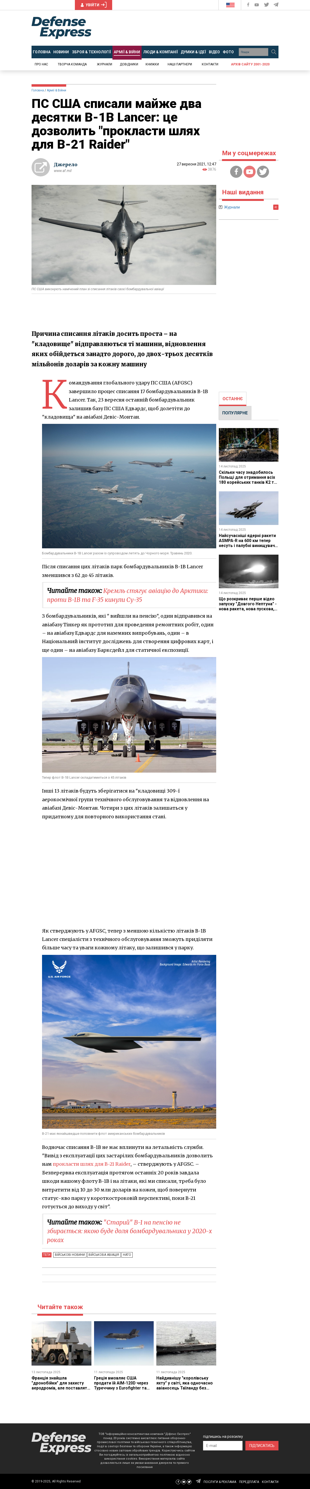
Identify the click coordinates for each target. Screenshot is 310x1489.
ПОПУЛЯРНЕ (235, 412)
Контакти (210, 64)
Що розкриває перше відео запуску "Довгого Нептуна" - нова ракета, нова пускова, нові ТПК (248, 605)
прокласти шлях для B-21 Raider (92, 1164)
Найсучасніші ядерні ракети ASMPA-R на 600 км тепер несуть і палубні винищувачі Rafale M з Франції (247, 542)
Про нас (41, 64)
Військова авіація (102, 1255)
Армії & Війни (56, 90)
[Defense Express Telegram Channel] (276, 4)
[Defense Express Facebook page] (248, 4)
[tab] (232, 399)
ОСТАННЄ (233, 398)
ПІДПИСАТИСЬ (262, 1445)
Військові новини (69, 1255)
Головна (38, 90)
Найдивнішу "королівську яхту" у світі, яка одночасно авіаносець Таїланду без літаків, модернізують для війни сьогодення (184, 1388)
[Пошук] (273, 52)
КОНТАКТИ (270, 1481)
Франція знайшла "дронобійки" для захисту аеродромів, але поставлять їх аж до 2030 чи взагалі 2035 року (61, 1388)
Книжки (152, 64)
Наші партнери (180, 64)
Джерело (66, 165)
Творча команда (72, 64)
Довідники (129, 64)
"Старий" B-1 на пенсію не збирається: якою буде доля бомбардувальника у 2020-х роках (122, 1231)
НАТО (125, 1255)
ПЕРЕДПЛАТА (249, 1481)
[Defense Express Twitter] (267, 4)
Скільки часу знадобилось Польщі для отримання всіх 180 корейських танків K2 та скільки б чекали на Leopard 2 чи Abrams (248, 482)
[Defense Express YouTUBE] (257, 4)
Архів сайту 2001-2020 (250, 64)
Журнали (104, 64)
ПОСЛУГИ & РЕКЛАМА (220, 1481)
